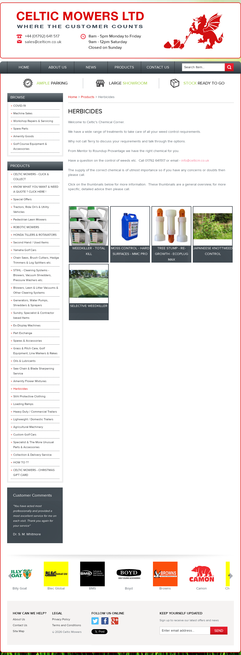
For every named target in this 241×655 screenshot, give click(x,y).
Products (87, 97)
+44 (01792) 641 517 (42, 36)
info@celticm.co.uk (195, 160)
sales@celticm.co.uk (43, 42)
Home (72, 97)
